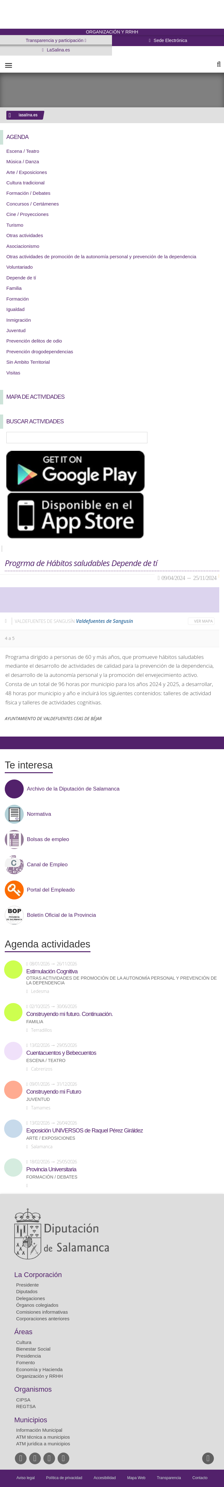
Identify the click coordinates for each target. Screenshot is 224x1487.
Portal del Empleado (51, 890)
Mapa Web (136, 1478)
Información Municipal (39, 1430)
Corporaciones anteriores (42, 1318)
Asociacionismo (22, 246)
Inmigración (18, 320)
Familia (14, 288)
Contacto (200, 1478)
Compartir (8, 743)
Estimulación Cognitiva (52, 971)
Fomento (25, 1362)
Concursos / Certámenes (32, 203)
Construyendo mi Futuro (53, 1092)
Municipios (30, 1420)
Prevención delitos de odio (34, 340)
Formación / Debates (28, 193)
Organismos (33, 1389)
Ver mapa (203, 621)
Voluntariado (19, 267)
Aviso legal (25, 1478)
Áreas (23, 1332)
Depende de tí (21, 277)
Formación (17, 299)
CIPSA (23, 1399)
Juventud (16, 330)
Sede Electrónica (169, 40)
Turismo (14, 225)
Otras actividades (24, 235)
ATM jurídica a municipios (43, 1443)
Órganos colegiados (37, 1305)
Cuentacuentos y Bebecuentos (61, 1053)
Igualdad (15, 309)
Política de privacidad (64, 1478)
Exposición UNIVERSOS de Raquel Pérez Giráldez (84, 1130)
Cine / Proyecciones (27, 214)
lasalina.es (28, 115)
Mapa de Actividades (35, 397)
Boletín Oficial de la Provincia (61, 915)
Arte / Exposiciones (26, 172)
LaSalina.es (58, 49)
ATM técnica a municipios (43, 1437)
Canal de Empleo (47, 865)
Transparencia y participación (55, 40)
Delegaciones (30, 1298)
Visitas (13, 372)
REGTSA (26, 1406)
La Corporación (38, 1275)
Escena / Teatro (22, 151)
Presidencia (28, 1356)
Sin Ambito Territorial (28, 362)
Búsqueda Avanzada (210, 437)
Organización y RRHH (39, 1376)
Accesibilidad (105, 1478)
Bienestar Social (33, 1349)
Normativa (39, 814)
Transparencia (169, 1478)
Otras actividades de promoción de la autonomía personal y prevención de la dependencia (101, 256)
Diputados (27, 1291)
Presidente (27, 1284)
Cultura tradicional (25, 182)
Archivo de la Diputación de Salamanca (73, 789)
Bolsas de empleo (48, 839)
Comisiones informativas (42, 1312)
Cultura (23, 1342)
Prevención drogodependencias (39, 351)
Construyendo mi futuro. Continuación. (69, 1014)
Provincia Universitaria (51, 1169)
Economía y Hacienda (39, 1369)
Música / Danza (22, 161)
